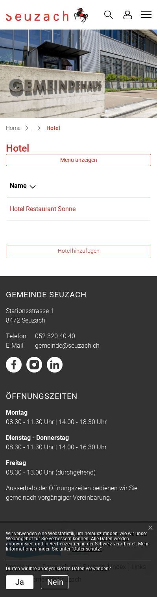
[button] (108, 14)
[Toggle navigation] (145, 15)
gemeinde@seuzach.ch (67, 345)
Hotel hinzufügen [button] (79, 251)
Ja (19, 582)
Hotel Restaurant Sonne (43, 209)
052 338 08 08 (117, 209)
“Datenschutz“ (87, 549)
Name (18, 185)
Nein (55, 582)
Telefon (107, 185)
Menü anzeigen (78, 160)
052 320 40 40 (55, 336)
